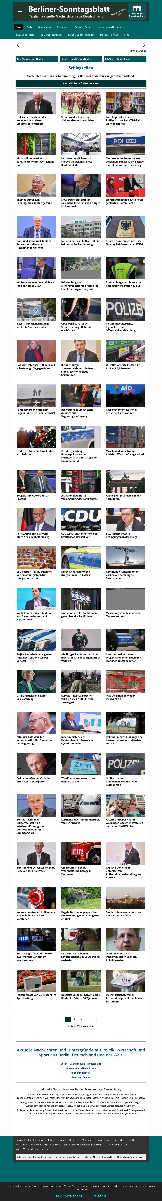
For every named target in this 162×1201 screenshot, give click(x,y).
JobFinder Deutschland (117, 79)
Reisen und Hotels (25, 34)
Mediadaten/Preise (109, 34)
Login (127, 34)
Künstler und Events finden (81, 34)
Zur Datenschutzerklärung (69, 1195)
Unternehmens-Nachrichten (110, 27)
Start (18, 27)
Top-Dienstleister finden (51, 34)
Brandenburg (44, 27)
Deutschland (63, 27)
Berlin (29, 27)
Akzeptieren (100, 1195)
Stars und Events (83, 27)
